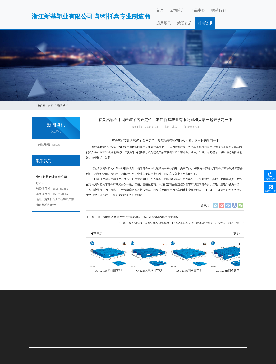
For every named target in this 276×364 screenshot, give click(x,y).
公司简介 (177, 10)
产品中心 (198, 10)
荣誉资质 (184, 23)
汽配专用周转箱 (127, 147)
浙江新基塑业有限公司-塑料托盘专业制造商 (91, 16)
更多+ (236, 233)
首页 (160, 10)
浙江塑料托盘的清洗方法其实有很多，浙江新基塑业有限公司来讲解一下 (141, 217)
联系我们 (218, 10)
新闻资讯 (205, 23)
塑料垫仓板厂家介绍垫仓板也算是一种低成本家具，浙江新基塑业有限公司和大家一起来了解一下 (186, 223)
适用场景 (163, 23)
